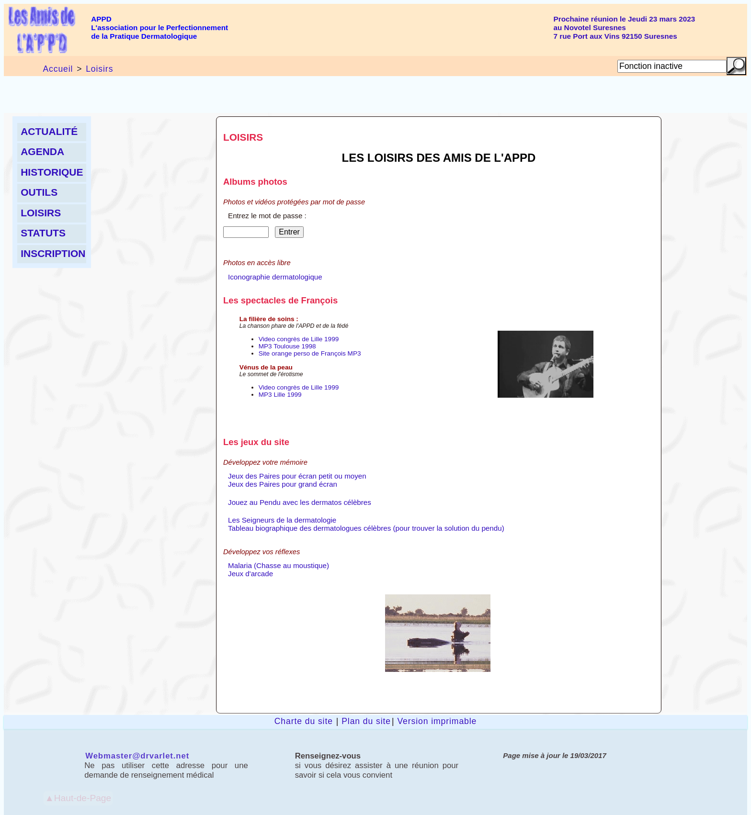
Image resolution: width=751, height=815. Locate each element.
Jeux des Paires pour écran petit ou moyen (297, 476)
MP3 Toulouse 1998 (287, 346)
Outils (39, 192)
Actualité (49, 131)
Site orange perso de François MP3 (310, 353)
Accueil (58, 69)
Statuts (43, 232)
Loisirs (99, 69)
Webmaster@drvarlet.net (137, 755)
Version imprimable (437, 721)
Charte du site (303, 721)
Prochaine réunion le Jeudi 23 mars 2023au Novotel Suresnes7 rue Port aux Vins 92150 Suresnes (624, 27)
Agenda (42, 151)
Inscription (53, 253)
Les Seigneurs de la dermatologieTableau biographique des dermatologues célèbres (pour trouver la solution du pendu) (366, 524)
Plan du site (366, 721)
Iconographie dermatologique (275, 277)
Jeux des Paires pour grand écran (282, 484)
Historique (52, 172)
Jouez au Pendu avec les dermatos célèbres (299, 502)
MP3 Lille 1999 (280, 394)
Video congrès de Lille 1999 (299, 339)
